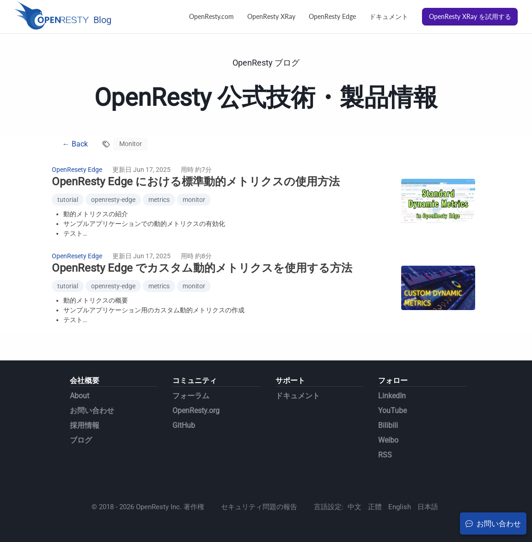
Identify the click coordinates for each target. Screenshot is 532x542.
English (399, 507)
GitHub (183, 425)
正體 (375, 507)
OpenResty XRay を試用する (470, 16)
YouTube (392, 410)
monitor (194, 199)
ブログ (81, 440)
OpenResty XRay (271, 16)
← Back (75, 144)
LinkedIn (392, 395)
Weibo (388, 440)
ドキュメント (388, 16)
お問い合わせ (92, 410)
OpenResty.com (211, 16)
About (79, 395)
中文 (354, 507)
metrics (159, 199)
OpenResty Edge (332, 16)
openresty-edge (113, 199)
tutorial (67, 199)
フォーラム (190, 395)
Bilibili (388, 425)
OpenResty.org (196, 410)
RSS (385, 455)
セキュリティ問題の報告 (259, 507)
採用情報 (84, 425)
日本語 (427, 507)
